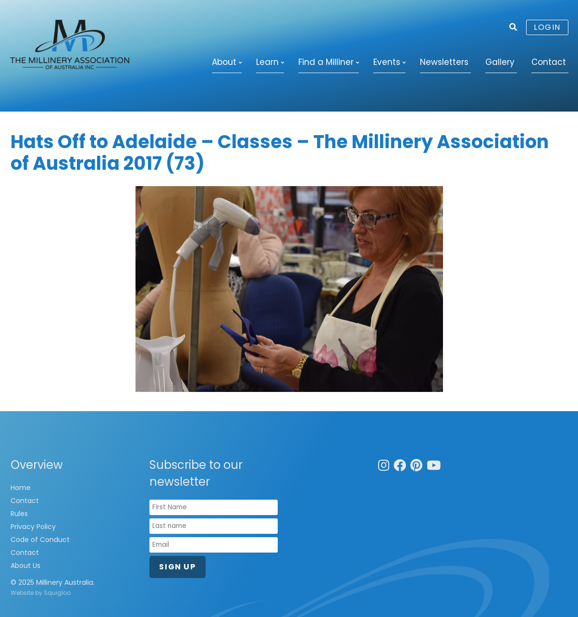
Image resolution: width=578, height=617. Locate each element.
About (224, 62)
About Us (25, 565)
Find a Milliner (326, 62)
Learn (267, 62)
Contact (548, 62)
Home (21, 487)
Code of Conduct (40, 539)
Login (547, 27)
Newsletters (444, 62)
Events (386, 62)
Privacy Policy (33, 526)
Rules (19, 513)
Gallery (500, 62)
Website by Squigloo (41, 593)
